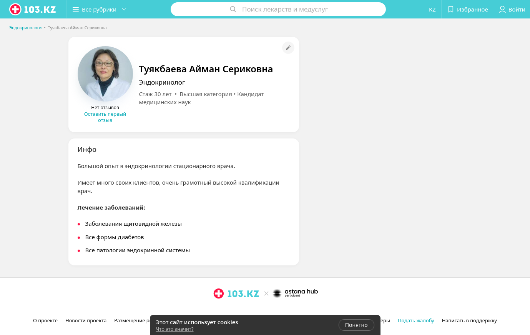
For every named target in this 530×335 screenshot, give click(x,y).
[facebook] (229, 310)
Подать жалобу (416, 320)
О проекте (45, 320)
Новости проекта (85, 320)
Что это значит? (175, 328)
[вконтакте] (240, 310)
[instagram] (218, 310)
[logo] (33, 9)
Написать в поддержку (469, 320)
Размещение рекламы (141, 320)
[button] (99, 9)
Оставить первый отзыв (105, 117)
